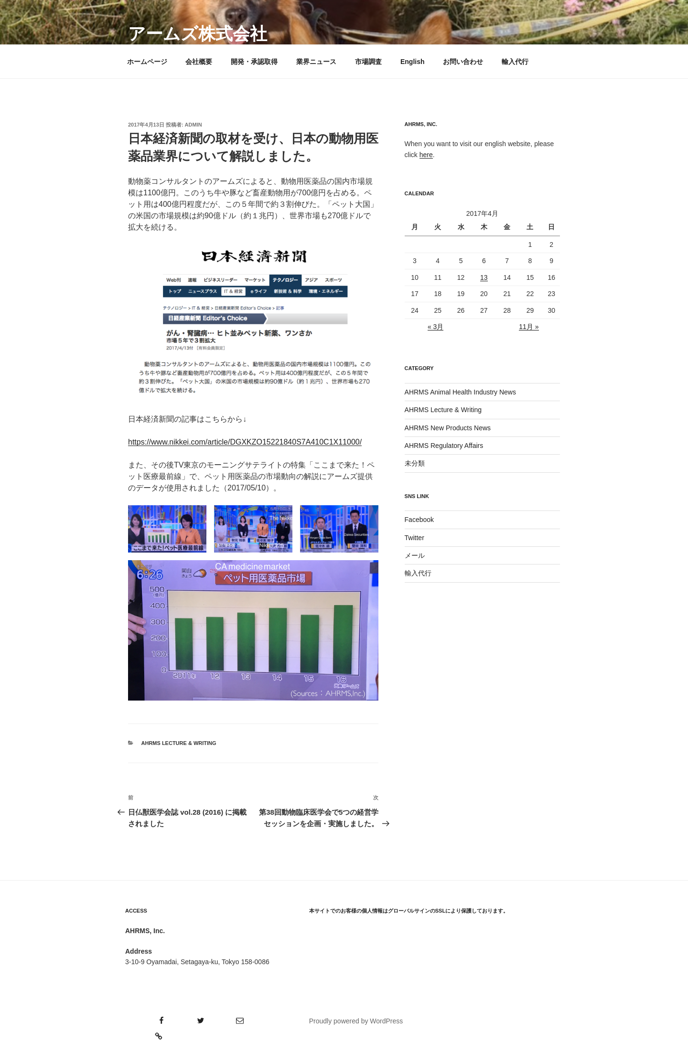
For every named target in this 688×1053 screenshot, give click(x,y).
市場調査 (368, 61)
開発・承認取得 (254, 61)
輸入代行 (515, 61)
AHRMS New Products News (448, 428)
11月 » (528, 326)
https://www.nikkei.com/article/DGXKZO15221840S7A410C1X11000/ (245, 442)
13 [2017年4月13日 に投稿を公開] (484, 277)
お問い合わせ (463, 61)
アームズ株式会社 (197, 33)
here (426, 155)
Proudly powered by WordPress (356, 1021)
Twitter (414, 538)
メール (415, 555)
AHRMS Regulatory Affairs (444, 445)
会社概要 (198, 61)
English (412, 61)
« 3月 (435, 326)
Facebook (419, 519)
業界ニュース (316, 61)
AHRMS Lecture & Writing (178, 743)
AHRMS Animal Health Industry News (460, 392)
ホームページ (147, 61)
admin (193, 125)
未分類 (415, 463)
